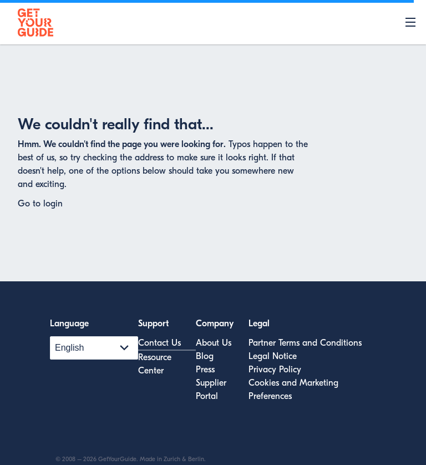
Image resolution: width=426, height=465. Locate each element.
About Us (213, 343)
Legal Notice (272, 356)
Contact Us (159, 343)
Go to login (40, 204)
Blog (205, 356)
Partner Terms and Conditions (305, 343)
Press (205, 370)
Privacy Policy (274, 370)
